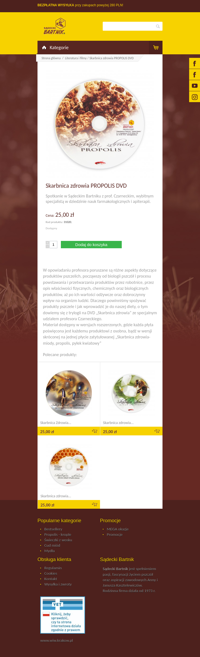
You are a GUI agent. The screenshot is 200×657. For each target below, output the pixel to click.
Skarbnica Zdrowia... (55, 422)
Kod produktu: (55, 222)
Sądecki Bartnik (115, 568)
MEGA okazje (118, 529)
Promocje (115, 535)
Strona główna (51, 58)
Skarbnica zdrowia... (118, 422)
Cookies (50, 573)
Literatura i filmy (75, 58)
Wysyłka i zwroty (58, 584)
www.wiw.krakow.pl (56, 640)
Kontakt (50, 579)
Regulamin (53, 568)
